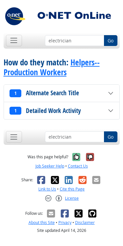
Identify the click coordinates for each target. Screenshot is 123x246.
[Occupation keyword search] (74, 40)
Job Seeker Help (49, 166)
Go (110, 40)
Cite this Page (72, 189)
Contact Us (78, 166)
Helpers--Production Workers (52, 67)
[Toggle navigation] (14, 40)
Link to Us (47, 189)
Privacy (65, 222)
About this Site (42, 222)
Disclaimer (85, 222)
